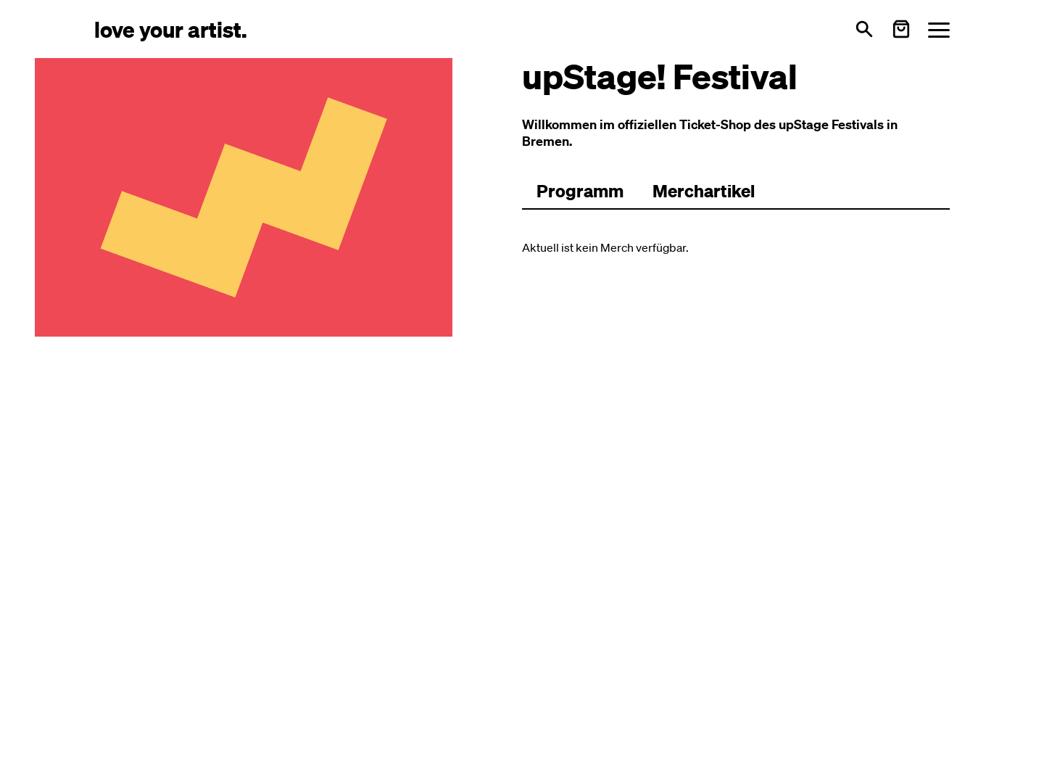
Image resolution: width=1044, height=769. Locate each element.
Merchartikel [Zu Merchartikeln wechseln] (703, 191)
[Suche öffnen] (864, 29)
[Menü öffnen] (939, 29)
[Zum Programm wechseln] (580, 191)
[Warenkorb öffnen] (901, 29)
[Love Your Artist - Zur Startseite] (170, 28)
